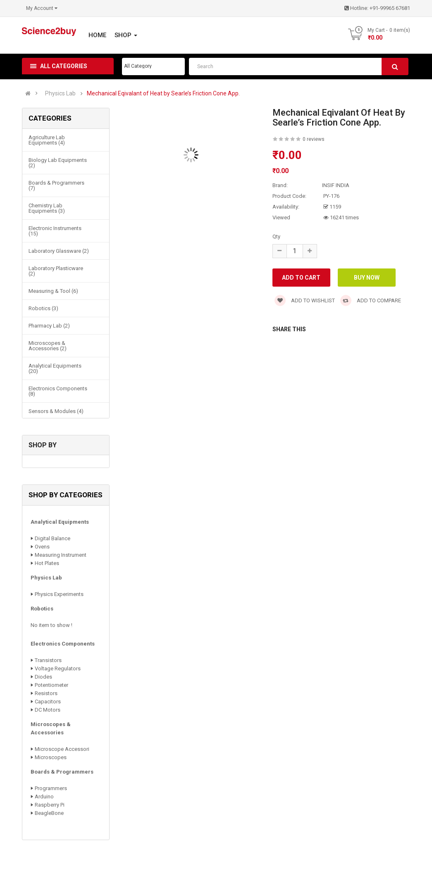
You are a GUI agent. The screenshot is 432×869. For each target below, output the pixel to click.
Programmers (51, 788)
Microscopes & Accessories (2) (48, 345)
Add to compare (370, 300)
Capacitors (48, 701)
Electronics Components (63, 644)
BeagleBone (49, 813)
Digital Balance (52, 538)
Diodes (43, 677)
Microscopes (51, 757)
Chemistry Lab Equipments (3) (47, 208)
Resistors (46, 693)
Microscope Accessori (62, 749)
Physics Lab (60, 93)
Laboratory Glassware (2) (59, 251)
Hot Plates (47, 563)
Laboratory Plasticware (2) (56, 271)
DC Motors (47, 710)
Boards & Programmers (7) (56, 185)
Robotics (42, 608)
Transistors (48, 660)
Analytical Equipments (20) (55, 368)
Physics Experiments (59, 594)
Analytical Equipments (60, 522)
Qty (276, 236)
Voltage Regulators (58, 668)
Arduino (44, 796)
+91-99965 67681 (390, 8)
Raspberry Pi (49, 805)
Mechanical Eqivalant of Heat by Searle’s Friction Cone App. (163, 93)
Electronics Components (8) (58, 391)
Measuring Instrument (60, 555)
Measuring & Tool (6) (53, 291)
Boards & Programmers (62, 772)
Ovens (42, 547)
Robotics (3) (43, 308)
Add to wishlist (304, 300)
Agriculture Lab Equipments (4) (47, 140)
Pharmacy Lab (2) (49, 326)
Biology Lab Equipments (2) (58, 163)
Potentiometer (51, 685)
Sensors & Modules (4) (56, 411)
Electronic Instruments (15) (55, 231)
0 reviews (314, 139)
